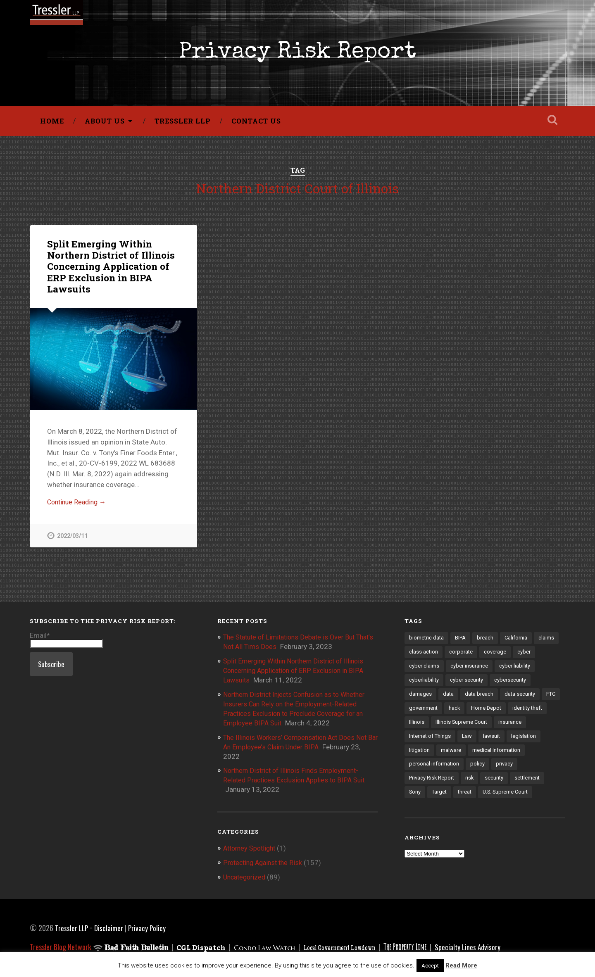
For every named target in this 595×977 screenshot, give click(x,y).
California (519, 641)
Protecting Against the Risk (265, 861)
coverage (497, 655)
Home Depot (509, 713)
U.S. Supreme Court (433, 813)
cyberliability (424, 684)
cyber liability (516, 670)
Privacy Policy (148, 926)
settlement (422, 799)
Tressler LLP (183, 123)
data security (522, 698)
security (527, 784)
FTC (414, 713)
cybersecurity (512, 684)
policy (538, 770)
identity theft (424, 727)
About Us (105, 123)
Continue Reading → (78, 505)
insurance (421, 741)
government (445, 713)
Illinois (459, 727)
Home (52, 123)
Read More (461, 965)
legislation (421, 756)
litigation (456, 756)
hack (477, 713)
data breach (480, 698)
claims (549, 641)
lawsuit (528, 741)
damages (420, 698)
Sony (453, 799)
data (448, 698)
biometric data (427, 641)
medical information (433, 770)
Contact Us (256, 123)
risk (501, 784)
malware (488, 756)
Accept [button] (430, 966)
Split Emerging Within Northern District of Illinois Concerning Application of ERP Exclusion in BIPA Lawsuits (110, 268)
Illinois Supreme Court (505, 727)
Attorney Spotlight (251, 847)
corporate (462, 655)
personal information (494, 770)
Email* (66, 642)
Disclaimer (109, 926)
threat (504, 799)
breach (487, 641)
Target (478, 799)
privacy (418, 784)
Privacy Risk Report (297, 54)
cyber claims (424, 670)
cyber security (468, 684)
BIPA (462, 641)
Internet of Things (465, 741)
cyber (526, 655)
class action (423, 655)
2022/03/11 (72, 538)
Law (503, 741)
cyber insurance (470, 670)
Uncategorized (246, 876)
